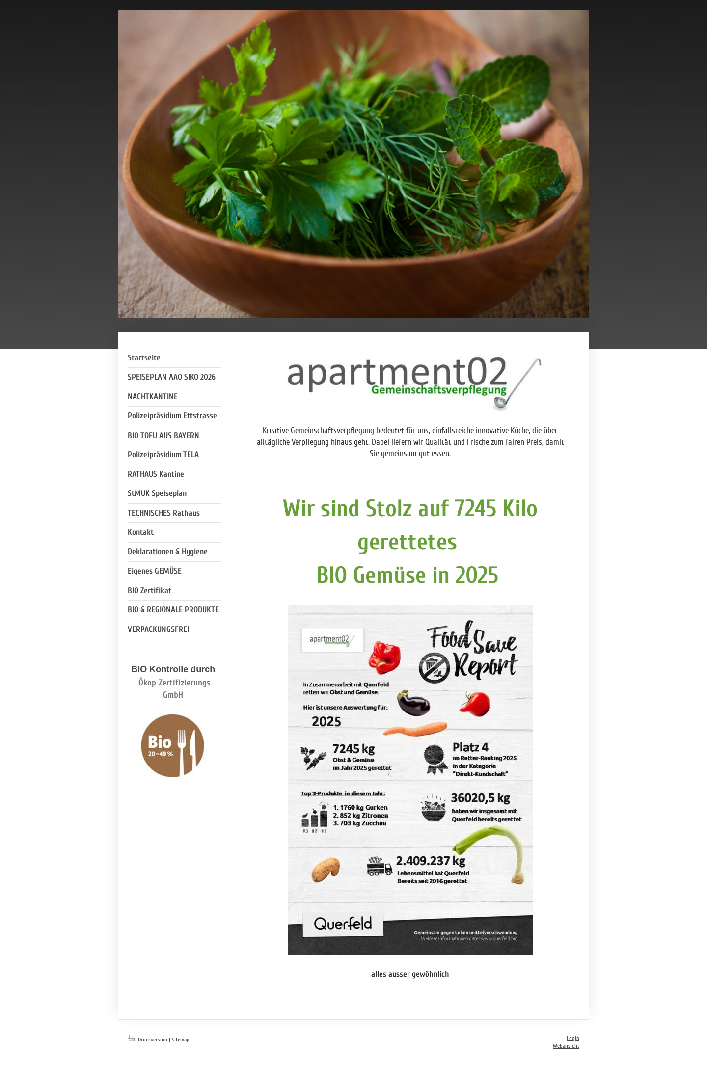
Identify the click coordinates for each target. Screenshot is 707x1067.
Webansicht (566, 1046)
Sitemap (181, 1039)
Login (573, 1038)
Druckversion (148, 1039)
